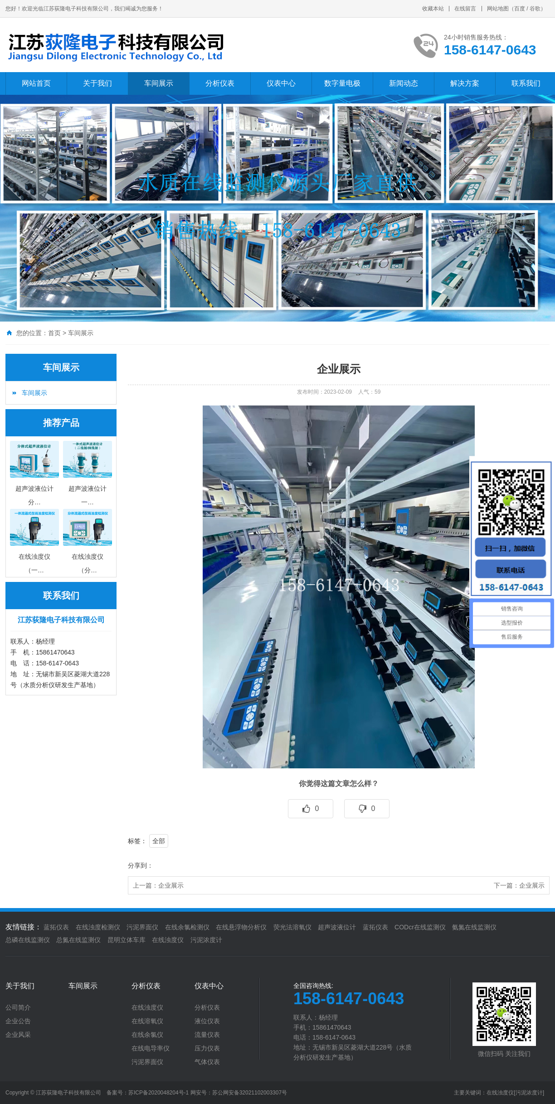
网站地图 (498, 8)
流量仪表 (207, 1034)
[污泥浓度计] (529, 1092)
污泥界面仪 (142, 927)
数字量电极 (342, 83)
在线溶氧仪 (147, 1021)
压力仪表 (207, 1048)
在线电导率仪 (150, 1048)
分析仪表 (219, 83)
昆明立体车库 (126, 939)
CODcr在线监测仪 (420, 927)
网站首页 (36, 83)
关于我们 (97, 83)
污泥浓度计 (206, 939)
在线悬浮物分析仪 (241, 927)
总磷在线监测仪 (27, 939)
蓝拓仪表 (56, 927)
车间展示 (158, 83)
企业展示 (171, 885)
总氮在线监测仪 (78, 939)
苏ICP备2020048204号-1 (158, 1092)
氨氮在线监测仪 (474, 927)
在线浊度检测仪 (98, 927)
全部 (158, 841)
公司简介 (18, 1007)
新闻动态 (403, 83)
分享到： (140, 865)
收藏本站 (433, 8)
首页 (54, 333)
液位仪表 (207, 1021)
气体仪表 (207, 1062)
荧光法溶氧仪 (292, 927)
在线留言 (465, 8)
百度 (519, 8)
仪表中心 (281, 83)
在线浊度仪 (168, 939)
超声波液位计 (337, 927)
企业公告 (18, 1021)
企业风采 (18, 1034)
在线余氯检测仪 (187, 927)
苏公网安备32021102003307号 (249, 1092)
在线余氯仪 (147, 1034)
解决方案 (464, 83)
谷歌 (535, 8)
